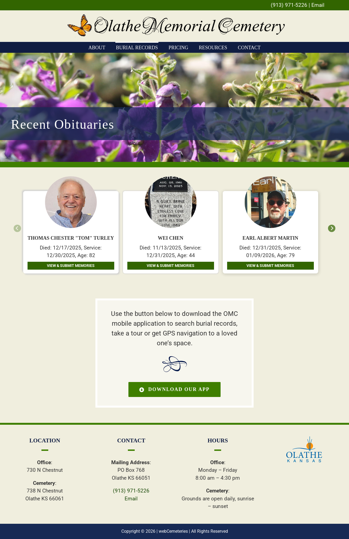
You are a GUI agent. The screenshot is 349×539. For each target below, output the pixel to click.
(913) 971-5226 (289, 5)
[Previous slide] (17, 228)
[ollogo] (304, 439)
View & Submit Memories (71, 265)
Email (317, 5)
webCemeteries (173, 531)
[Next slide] (331, 228)
